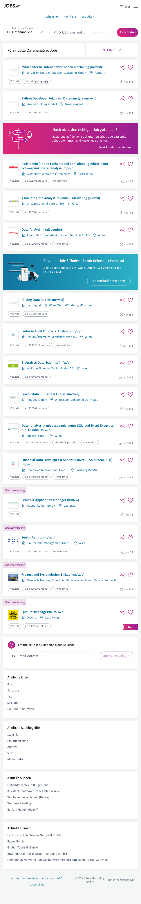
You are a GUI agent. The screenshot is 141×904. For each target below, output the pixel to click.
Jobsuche (52, 16)
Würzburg (71, 305)
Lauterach (70, 505)
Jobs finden (128, 32)
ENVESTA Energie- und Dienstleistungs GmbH (57, 72)
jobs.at (88, 878)
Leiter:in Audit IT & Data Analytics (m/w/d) (52, 331)
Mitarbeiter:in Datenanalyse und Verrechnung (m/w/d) (61, 67)
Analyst (12, 746)
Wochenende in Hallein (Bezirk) (28, 797)
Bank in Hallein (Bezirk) (22, 809)
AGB (59, 878)
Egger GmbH (15, 841)
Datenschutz (36, 884)
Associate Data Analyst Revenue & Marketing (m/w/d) (60, 198)
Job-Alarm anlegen (116, 656)
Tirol (10, 696)
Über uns (14, 878)
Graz (68, 104)
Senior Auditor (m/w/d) (38, 537)
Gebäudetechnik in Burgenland (27, 785)
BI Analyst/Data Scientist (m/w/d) (45, 362)
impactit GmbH (37, 435)
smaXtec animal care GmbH (45, 203)
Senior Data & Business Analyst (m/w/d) (50, 394)
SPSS (10, 753)
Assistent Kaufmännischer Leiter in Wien (34, 791)
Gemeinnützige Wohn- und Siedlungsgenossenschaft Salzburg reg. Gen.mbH (57, 859)
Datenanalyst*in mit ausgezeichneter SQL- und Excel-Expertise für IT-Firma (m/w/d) (67, 428)
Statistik (12, 734)
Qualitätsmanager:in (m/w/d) (42, 612)
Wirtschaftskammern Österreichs (48, 174)
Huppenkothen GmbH (41, 505)
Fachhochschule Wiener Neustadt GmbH (34, 835)
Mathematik (15, 759)
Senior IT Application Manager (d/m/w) (50, 500)
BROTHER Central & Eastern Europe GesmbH (37, 853)
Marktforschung (17, 740)
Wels (60, 305)
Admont (100, 72)
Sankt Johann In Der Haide (80, 399)
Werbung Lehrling (19, 803)
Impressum (47, 878)
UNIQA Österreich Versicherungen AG (52, 336)
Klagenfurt (80, 104)
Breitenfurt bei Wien (20, 709)
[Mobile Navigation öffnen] (135, 6)
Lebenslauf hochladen (109, 281)
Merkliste (70, 16)
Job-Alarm (88, 16)
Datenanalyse (38, 50)
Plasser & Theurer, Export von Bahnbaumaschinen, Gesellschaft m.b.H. (73, 580)
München (85, 305)
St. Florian (13, 702)
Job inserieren (30, 878)
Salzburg (13, 690)
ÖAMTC (32, 617)
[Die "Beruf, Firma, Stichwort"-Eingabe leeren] (41, 32)
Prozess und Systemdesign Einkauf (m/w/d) (52, 574)
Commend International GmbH (47, 470)
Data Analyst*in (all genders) (42, 229)
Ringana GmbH (37, 399)
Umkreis (99, 32)
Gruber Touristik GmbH (22, 847)
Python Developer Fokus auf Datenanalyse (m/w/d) (58, 98)
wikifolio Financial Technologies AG (50, 368)
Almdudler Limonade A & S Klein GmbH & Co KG (58, 235)
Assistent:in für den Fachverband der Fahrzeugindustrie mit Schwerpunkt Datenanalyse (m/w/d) (64, 166)
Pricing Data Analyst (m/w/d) (42, 300)
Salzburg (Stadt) (86, 470)
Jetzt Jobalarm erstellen (115, 147)
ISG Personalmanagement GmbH (49, 543)
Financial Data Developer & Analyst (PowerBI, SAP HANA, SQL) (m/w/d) (66, 462)
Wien (101, 235)
